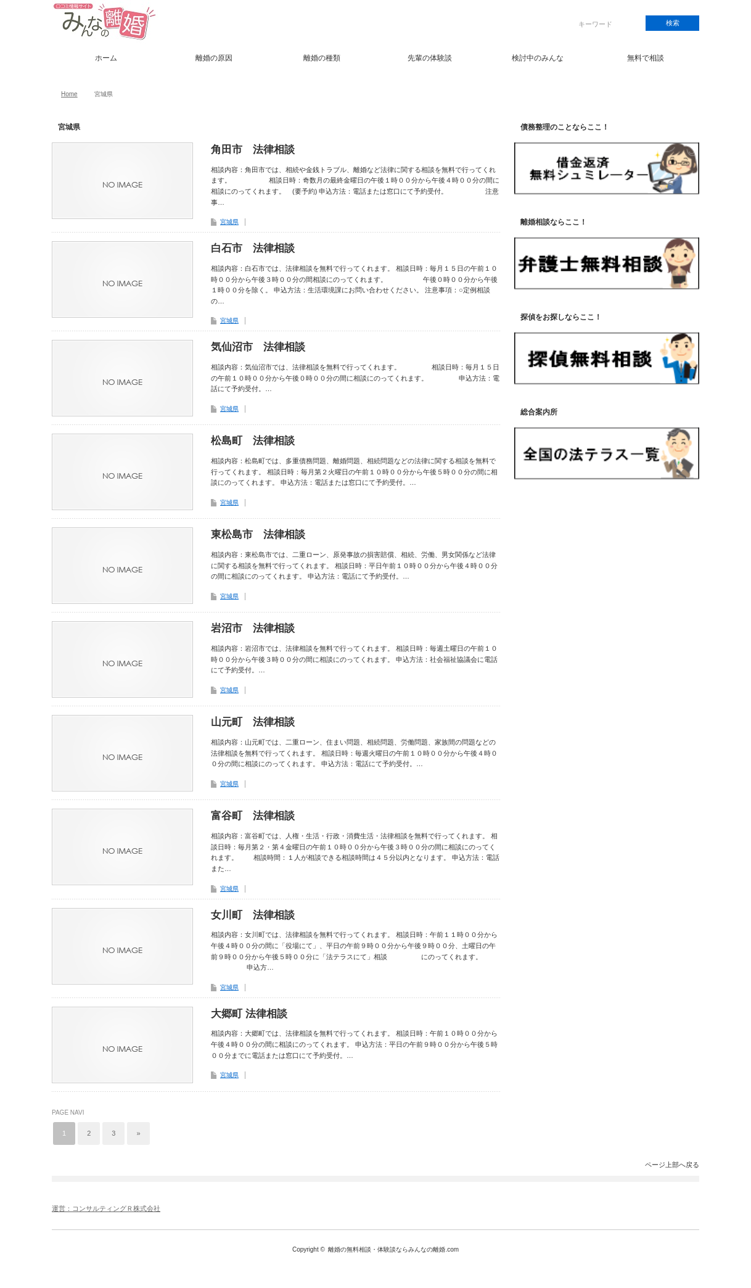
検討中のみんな (538, 58)
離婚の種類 (321, 58)
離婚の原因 (213, 58)
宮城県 (229, 221)
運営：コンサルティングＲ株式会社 (106, 1208)
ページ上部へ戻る (672, 1164)
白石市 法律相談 (253, 248)
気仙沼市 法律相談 (258, 347)
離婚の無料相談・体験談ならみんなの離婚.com (393, 1249)
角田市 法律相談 (253, 149)
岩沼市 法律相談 (253, 628)
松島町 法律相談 (253, 441)
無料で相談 (645, 58)
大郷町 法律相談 (249, 1014)
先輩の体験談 (430, 58)
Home (69, 94)
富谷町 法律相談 (253, 816)
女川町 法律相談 (253, 915)
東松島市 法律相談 (258, 534)
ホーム (106, 58)
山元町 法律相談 (253, 722)
